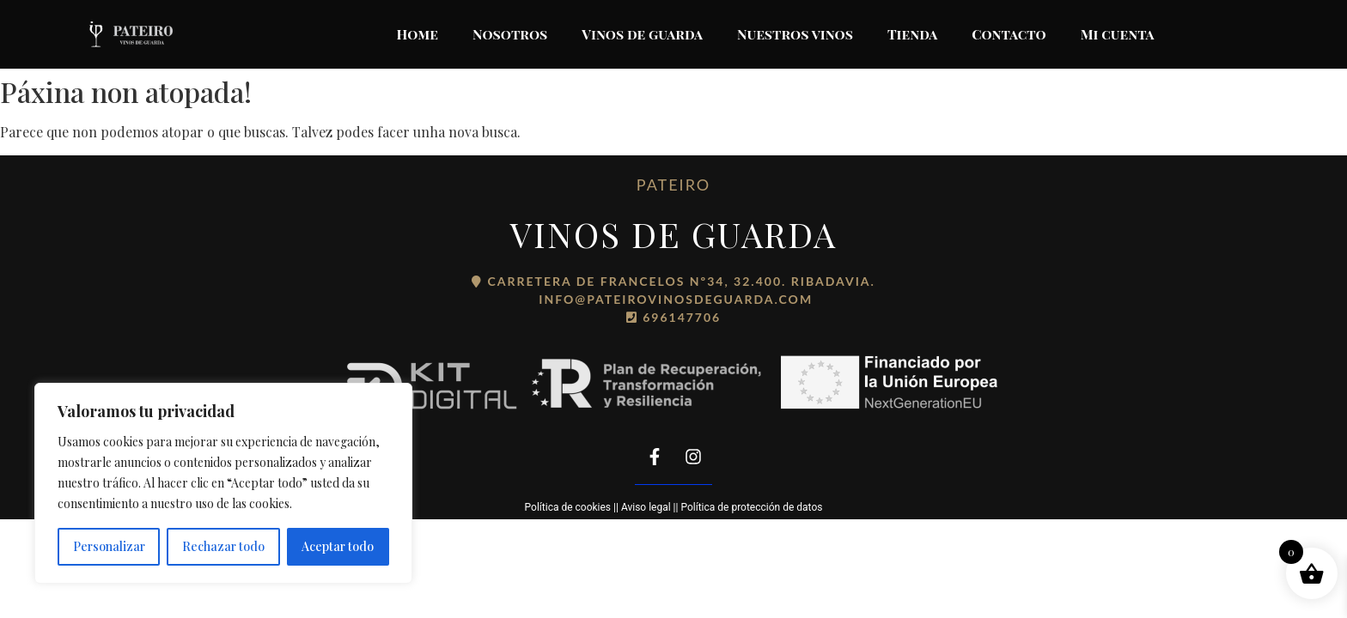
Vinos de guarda (642, 34)
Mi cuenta (1118, 34)
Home (417, 34)
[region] (223, 483)
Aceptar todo (338, 546)
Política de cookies (568, 507)
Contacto (1008, 34)
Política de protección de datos (751, 507)
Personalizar (109, 546)
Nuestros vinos (795, 34)
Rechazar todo (223, 546)
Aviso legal (646, 507)
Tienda (912, 34)
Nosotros (509, 34)
